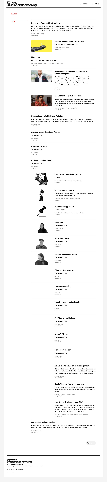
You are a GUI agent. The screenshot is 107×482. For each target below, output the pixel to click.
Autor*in (14, 14)
